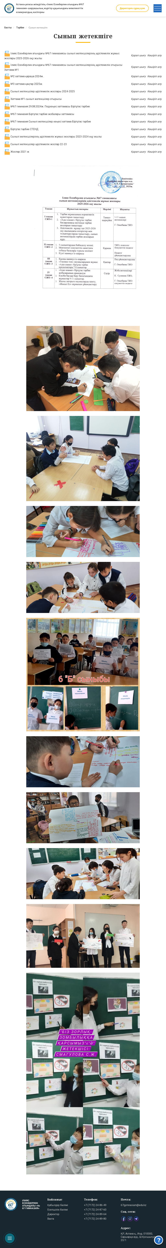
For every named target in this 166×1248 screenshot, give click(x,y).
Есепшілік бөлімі (57, 1209)
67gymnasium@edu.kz (133, 1205)
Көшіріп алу (154, 55)
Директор (53, 1214)
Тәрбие (20, 27)
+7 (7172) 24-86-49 (95, 1205)
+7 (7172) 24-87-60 (95, 1209)
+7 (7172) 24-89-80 (95, 1218)
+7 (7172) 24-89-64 (95, 1214)
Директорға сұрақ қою (132, 8)
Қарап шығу (138, 55)
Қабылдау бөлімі (57, 1205)
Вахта (50, 1218)
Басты (8, 27)
